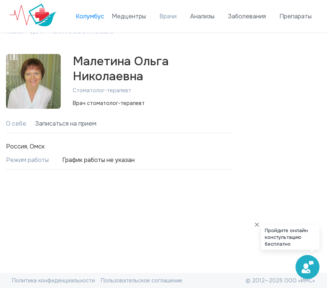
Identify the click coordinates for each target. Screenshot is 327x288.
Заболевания (247, 16)
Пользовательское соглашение (141, 280)
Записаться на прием (65, 124)
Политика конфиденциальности (53, 280)
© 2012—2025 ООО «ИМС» (280, 280)
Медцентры (129, 16)
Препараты (295, 16)
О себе (16, 124)
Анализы (202, 16)
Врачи (168, 16)
